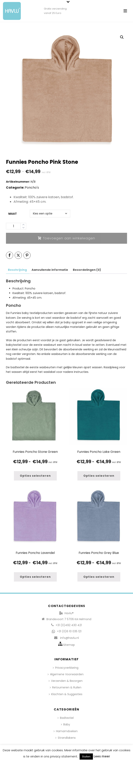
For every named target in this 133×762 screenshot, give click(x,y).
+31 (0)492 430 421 (69, 625)
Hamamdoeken (66, 731)
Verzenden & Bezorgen (66, 681)
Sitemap (69, 645)
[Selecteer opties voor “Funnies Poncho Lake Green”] (98, 475)
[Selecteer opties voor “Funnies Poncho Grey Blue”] (98, 577)
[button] (121, 37)
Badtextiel (66, 718)
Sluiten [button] (86, 756)
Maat (12, 214)
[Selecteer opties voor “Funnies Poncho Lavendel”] (35, 577)
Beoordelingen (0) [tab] (87, 270)
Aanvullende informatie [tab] (50, 270)
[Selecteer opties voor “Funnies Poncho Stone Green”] (35, 475)
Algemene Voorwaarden (66, 674)
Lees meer (102, 756)
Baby (65, 724)
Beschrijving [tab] (17, 270)
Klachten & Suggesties (65, 694)
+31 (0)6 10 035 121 (69, 631)
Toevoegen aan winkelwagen (66, 238)
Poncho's (32, 187)
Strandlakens (65, 738)
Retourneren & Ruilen (65, 687)
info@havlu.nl (69, 638)
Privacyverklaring (65, 668)
